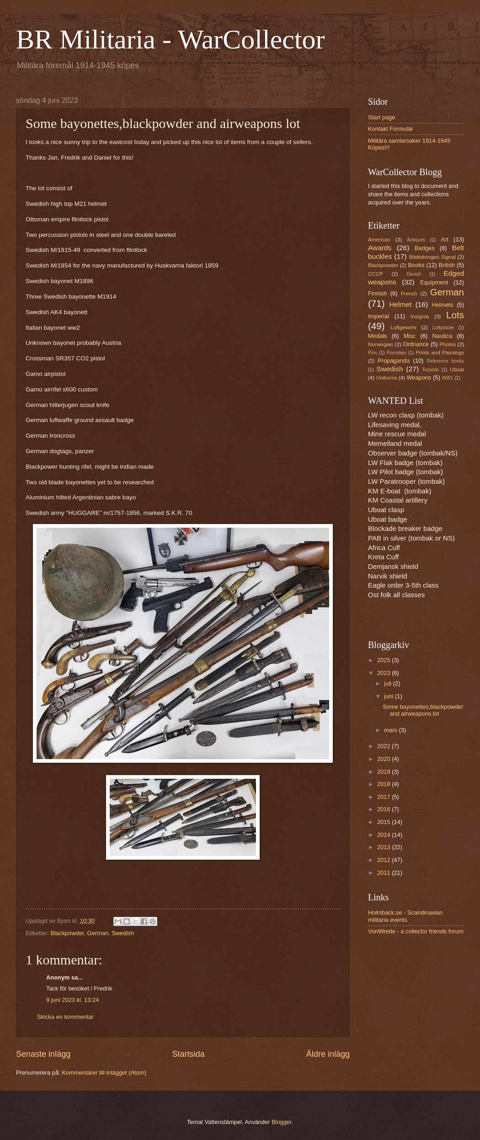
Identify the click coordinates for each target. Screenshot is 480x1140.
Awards (379, 248)
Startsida (188, 1054)
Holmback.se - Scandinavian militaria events (405, 916)
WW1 (447, 377)
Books (416, 265)
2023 (384, 672)
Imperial (378, 316)
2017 (384, 796)
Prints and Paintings (440, 352)
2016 (384, 809)
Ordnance (416, 344)
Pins (372, 352)
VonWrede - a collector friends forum (416, 931)
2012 (384, 859)
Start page (381, 117)
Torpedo (430, 369)
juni (389, 696)
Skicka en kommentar (65, 1016)
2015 (384, 822)
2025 (384, 660)
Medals (377, 335)
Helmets (442, 304)
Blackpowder (67, 933)
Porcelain (396, 352)
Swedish (123, 933)
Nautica (442, 335)
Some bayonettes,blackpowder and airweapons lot (423, 710)
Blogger (282, 1122)
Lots (455, 315)
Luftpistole (443, 327)
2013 (384, 847)
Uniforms (386, 377)
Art (444, 239)
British (447, 265)
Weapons (418, 377)
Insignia (420, 316)
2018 (384, 784)
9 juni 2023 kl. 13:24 (72, 999)
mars (391, 730)
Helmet (400, 304)
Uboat (457, 369)
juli (388, 683)
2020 (384, 758)
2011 (384, 872)
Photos (447, 344)
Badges (425, 248)
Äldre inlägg (328, 1054)
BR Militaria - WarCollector (170, 39)
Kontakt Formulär (390, 128)
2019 (384, 771)
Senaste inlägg (43, 1054)
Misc (410, 335)
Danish (413, 274)
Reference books (445, 361)
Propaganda (394, 360)
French (409, 293)
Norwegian (380, 344)
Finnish (377, 293)
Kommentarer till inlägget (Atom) (104, 1072)
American (379, 239)
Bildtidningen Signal (432, 257)
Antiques (416, 239)
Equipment (434, 282)
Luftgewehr (403, 327)
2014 (384, 834)
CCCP (375, 274)
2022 (384, 746)
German (98, 933)
